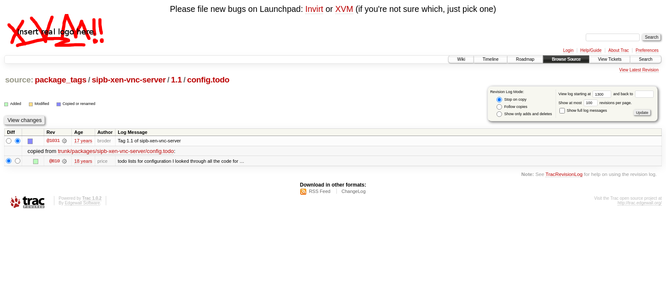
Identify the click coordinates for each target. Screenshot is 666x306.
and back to (633, 94)
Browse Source (566, 59)
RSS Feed (319, 191)
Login (568, 50)
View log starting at (586, 94)
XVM (344, 9)
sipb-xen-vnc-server (129, 79)
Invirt (314, 9)
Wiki (461, 59)
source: (19, 79)
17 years (83, 140)
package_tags (61, 79)
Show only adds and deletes (524, 114)
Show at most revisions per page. (595, 103)
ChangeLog (353, 191)
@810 (54, 161)
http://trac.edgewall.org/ (640, 203)
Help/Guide (590, 50)
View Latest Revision (639, 70)
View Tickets (609, 59)
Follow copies (512, 107)
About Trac (618, 50)
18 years (83, 161)
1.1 (176, 79)
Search (645, 59)
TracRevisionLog (563, 174)
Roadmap (525, 59)
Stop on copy (511, 99)
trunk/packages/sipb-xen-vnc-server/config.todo (116, 151)
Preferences (647, 50)
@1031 (53, 140)
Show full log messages (583, 110)
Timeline (490, 59)
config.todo (208, 79)
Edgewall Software (82, 203)
